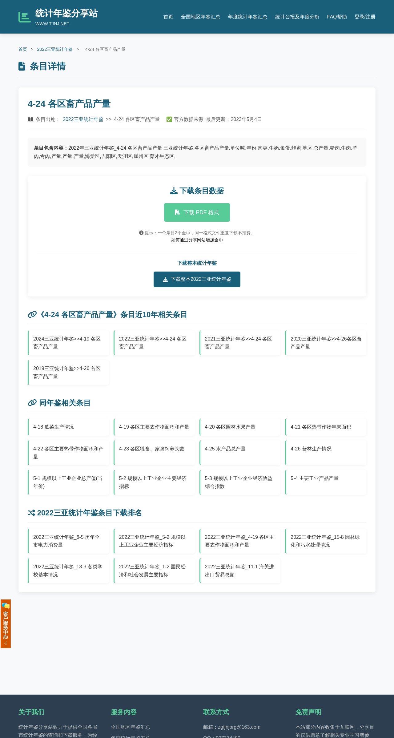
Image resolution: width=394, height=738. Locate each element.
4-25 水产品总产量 (225, 448)
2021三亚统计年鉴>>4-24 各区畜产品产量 (238, 342)
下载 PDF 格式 (197, 212)
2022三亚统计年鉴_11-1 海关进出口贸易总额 (239, 570)
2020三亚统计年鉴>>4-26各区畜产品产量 (326, 342)
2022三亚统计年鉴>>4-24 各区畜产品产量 (153, 342)
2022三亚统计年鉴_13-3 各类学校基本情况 (68, 570)
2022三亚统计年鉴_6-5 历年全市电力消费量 (66, 541)
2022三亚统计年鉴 (55, 49)
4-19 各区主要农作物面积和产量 (154, 426)
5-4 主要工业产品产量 (315, 478)
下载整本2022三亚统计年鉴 (197, 279)
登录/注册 (365, 16)
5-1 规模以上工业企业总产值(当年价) (68, 482)
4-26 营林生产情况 (311, 448)
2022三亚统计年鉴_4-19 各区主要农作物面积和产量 (239, 541)
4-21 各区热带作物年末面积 (321, 426)
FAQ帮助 (337, 16)
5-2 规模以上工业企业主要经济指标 (153, 482)
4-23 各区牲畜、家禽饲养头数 (151, 448)
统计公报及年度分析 (297, 16)
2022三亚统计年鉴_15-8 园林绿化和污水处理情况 (325, 541)
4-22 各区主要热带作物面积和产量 (68, 452)
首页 (168, 16)
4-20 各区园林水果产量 (230, 426)
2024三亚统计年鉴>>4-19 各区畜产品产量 (67, 342)
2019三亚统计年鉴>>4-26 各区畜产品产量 (67, 372)
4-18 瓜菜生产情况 (53, 426)
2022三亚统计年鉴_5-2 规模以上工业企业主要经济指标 (152, 541)
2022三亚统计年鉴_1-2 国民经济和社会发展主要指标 (152, 570)
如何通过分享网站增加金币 (197, 239)
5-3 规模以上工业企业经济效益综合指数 (239, 482)
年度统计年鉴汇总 (247, 16)
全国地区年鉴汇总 (200, 16)
